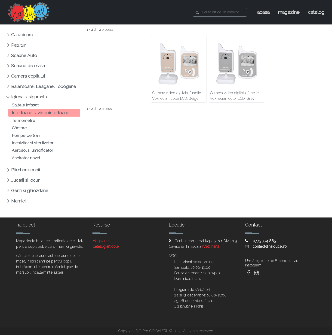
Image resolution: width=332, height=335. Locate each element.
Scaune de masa (28, 65)
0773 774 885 (260, 241)
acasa (263, 12)
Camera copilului (28, 75)
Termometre (23, 120)
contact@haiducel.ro (266, 246)
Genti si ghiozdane (29, 190)
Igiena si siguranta (29, 96)
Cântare (19, 127)
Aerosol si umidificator (32, 150)
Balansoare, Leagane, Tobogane (43, 86)
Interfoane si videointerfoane (40, 112)
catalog (316, 12)
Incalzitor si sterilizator (32, 142)
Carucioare (22, 34)
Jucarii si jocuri (25, 180)
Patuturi (19, 45)
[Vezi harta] (211, 246)
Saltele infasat (25, 105)
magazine (289, 12)
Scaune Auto (24, 55)
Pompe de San (26, 135)
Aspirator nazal (26, 157)
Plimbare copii (25, 169)
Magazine (100, 241)
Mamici (18, 200)
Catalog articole (105, 246)
